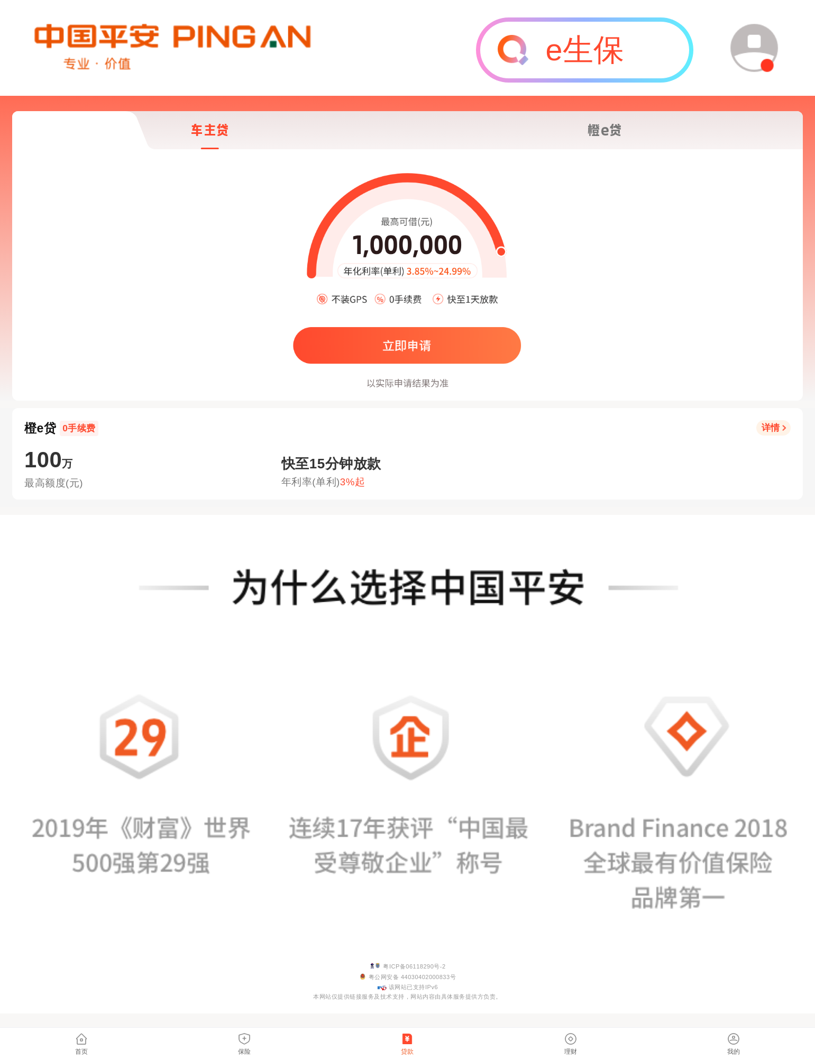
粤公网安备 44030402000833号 (412, 977)
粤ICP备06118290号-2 (414, 966)
